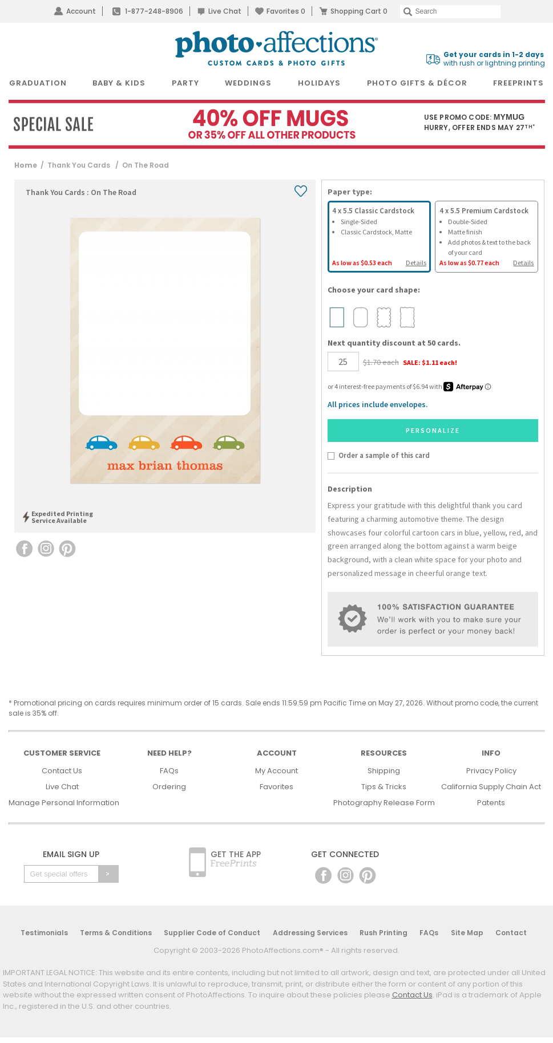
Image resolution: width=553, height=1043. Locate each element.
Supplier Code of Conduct (212, 933)
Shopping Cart (358, 11)
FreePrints (518, 83)
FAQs (169, 770)
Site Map (467, 933)
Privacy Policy (491, 770)
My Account (276, 770)
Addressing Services (310, 933)
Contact (511, 933)
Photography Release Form (384, 802)
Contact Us (62, 770)
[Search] (450, 11)
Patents (491, 802)
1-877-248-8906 (154, 11)
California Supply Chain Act (491, 786)
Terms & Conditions (116, 933)
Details (416, 262)
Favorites (286, 11)
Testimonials (44, 933)
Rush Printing (383, 933)
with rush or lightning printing (494, 59)
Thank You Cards (79, 165)
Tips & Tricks (383, 786)
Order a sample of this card (384, 455)
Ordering (169, 786)
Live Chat (224, 11)
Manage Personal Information (64, 802)
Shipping (384, 770)
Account (81, 11)
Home (25, 165)
